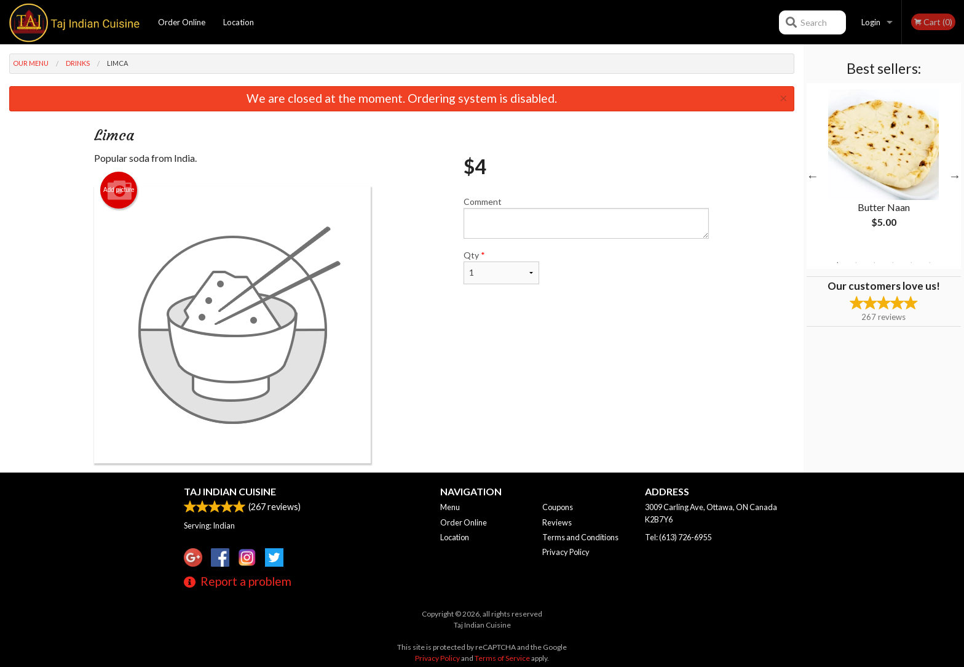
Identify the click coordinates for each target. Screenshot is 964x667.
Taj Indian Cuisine (230, 491)
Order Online (181, 22)
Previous (813, 176)
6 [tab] (929, 263)
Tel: (678, 537)
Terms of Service (502, 658)
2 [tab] (856, 263)
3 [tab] (874, 263)
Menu (450, 507)
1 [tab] (837, 263)
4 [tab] (893, 263)
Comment (586, 217)
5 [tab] (911, 263)
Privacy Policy (566, 552)
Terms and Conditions (580, 537)
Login (870, 22)
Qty (501, 267)
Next (955, 176)
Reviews (557, 522)
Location (238, 22)
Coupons (557, 507)
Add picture (119, 190)
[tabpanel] (884, 168)
